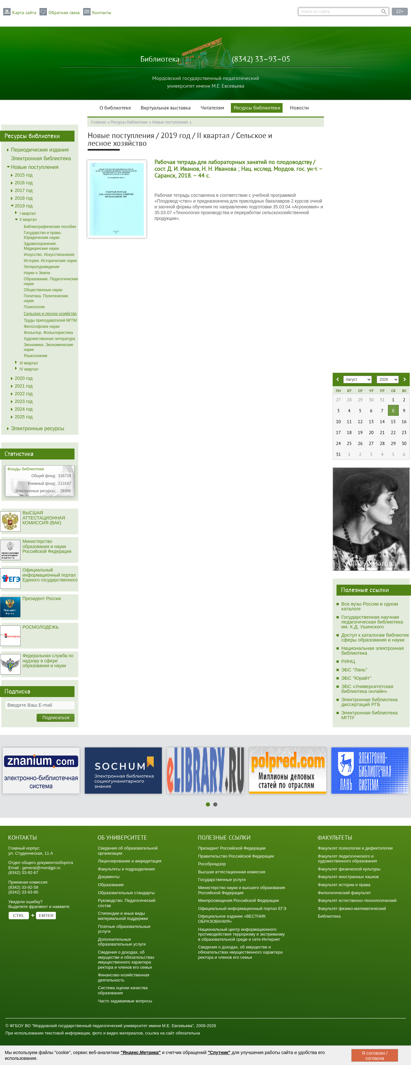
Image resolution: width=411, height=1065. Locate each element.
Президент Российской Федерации (232, 848)
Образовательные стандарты (126, 892)
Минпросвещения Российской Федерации (238, 900)
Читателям (212, 108)
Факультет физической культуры (349, 869)
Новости (299, 108)
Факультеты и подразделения (126, 869)
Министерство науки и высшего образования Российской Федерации (241, 890)
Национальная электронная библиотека (372, 650)
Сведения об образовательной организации (128, 851)
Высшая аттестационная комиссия (231, 871)
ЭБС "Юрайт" (356, 678)
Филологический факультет (344, 892)
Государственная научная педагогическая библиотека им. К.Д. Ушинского (372, 621)
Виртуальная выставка (166, 108)
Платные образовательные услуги (124, 929)
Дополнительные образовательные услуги (122, 942)
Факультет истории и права (344, 884)
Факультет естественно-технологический (357, 900)
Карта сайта (24, 12)
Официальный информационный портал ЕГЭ (242, 908)
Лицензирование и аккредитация (130, 861)
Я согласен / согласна (375, 1056)
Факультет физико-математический (352, 908)
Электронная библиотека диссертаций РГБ (369, 702)
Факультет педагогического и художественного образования (347, 859)
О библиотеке (115, 108)
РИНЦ (348, 661)
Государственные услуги (222, 879)
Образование (111, 884)
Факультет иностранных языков (348, 876)
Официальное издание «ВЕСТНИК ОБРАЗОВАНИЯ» (232, 919)
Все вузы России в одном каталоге (369, 606)
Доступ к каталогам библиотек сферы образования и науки (375, 637)
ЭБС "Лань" (354, 669)
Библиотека (329, 916)
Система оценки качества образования (123, 990)
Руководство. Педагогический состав (126, 903)
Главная (98, 122)
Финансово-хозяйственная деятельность (123, 977)
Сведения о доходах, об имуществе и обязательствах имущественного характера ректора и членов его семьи (126, 960)
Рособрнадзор (212, 863)
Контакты (101, 12)
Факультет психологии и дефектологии (355, 848)
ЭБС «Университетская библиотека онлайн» (367, 689)
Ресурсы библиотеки (257, 108)
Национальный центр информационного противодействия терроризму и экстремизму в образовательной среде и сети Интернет (241, 934)
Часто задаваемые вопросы (125, 1001)
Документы (108, 876)
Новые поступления (170, 122)
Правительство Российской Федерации (236, 856)
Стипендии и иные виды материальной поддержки (123, 916)
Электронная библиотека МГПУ (369, 715)
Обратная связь (64, 12)
